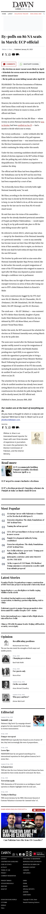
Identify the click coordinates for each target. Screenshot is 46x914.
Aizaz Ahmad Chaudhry (21, 688)
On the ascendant (20, 684)
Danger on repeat (8, 736)
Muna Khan (17, 675)
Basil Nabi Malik (18, 662)
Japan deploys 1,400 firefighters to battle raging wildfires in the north (20, 591)
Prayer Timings (6, 880)
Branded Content (29, 867)
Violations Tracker (21, 14)
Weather (4, 886)
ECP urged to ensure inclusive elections (20, 481)
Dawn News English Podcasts (14, 809)
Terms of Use (5, 870)
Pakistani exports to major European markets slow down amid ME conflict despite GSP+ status (22, 609)
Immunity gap (6, 720)
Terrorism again (7, 781)
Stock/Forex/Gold (7, 883)
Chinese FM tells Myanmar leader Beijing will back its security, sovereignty (22, 625)
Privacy (3, 873)
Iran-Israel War (35, 14)
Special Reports (28, 889)
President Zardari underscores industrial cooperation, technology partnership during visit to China (22, 600)
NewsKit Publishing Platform (31, 902)
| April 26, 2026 (23, 9)
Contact (4, 858)
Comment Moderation (8, 875)
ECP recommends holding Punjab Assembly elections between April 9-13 (25, 469)
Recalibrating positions (24, 641)
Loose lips (5, 750)
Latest (10, 14)
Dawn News (27, 894)
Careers (26, 870)
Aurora (25, 892)
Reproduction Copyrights (32, 861)
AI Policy (4, 867)
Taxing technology (8, 794)
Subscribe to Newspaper (31, 858)
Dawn (25, 880)
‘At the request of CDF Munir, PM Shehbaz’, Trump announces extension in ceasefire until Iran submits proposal (25, 566)
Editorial (7, 712)
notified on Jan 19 (25, 125)
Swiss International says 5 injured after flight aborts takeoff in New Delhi (22, 617)
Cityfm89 (4, 902)
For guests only (19, 671)
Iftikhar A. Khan (7, 49)
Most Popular (10, 508)
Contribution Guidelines (9, 861)
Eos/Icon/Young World (9, 899)
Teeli (2, 908)
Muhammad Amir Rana (21, 646)
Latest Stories (10, 577)
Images (25, 886)
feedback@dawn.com (10, 419)
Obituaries (27, 873)
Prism (25, 883)
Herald (3, 905)
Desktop (4, 889)
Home (4, 14)
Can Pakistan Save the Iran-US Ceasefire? (23, 840)
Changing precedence (22, 658)
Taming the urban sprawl (17, 526)
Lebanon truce (7, 767)
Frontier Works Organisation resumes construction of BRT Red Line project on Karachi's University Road (23, 583)
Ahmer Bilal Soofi (19, 701)
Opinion (7, 637)
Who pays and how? (21, 697)
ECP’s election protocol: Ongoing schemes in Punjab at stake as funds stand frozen (22, 489)
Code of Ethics (6, 864)
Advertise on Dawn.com (31, 864)
